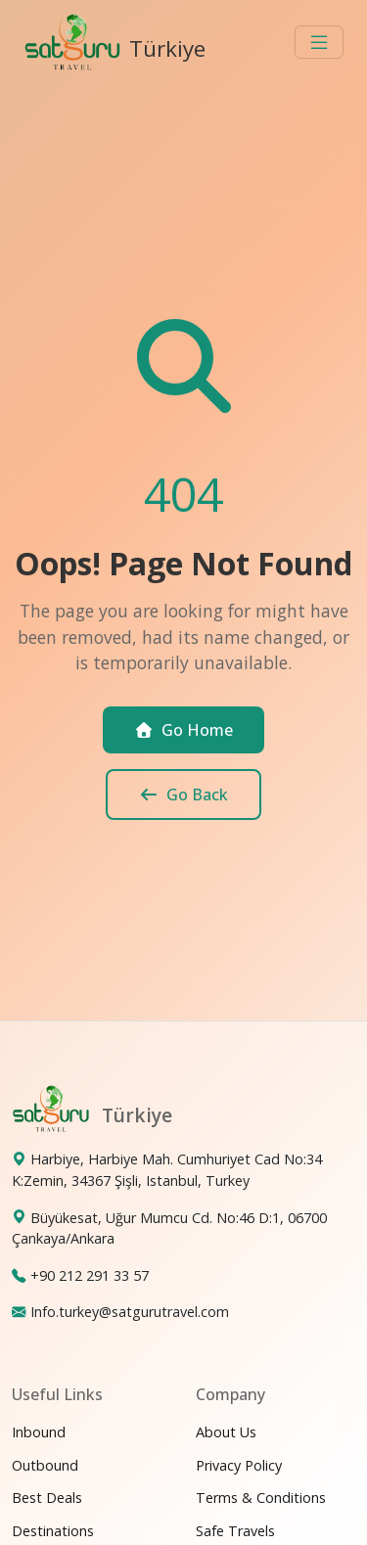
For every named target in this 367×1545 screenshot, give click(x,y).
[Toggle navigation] (319, 42)
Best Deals (47, 1497)
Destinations (53, 1531)
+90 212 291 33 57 (89, 1275)
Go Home (183, 730)
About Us (226, 1432)
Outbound (45, 1465)
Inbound (39, 1432)
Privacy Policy (239, 1465)
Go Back (183, 794)
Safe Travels (235, 1531)
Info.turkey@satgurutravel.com (129, 1311)
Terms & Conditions (261, 1497)
